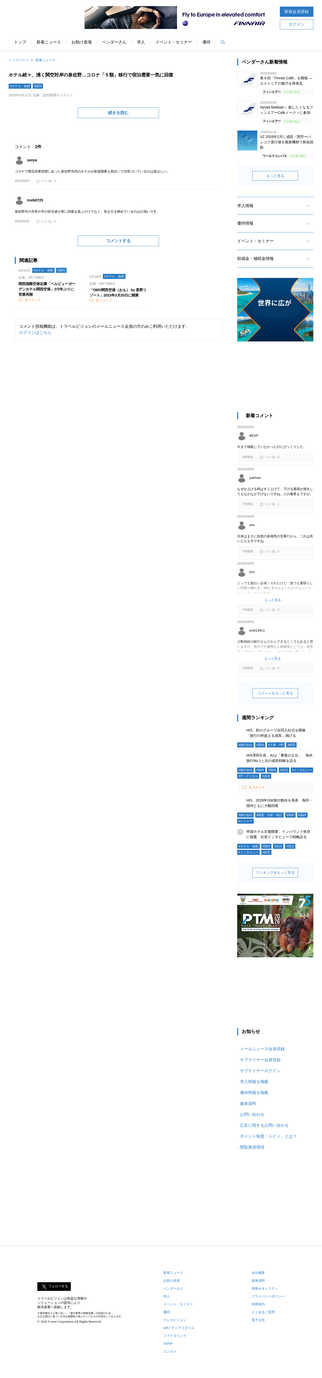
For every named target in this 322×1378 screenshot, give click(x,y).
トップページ (18, 60)
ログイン (296, 24)
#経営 (291, 745)
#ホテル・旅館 (20, 86)
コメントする (118, 241)
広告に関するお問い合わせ (264, 1125)
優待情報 (245, 223)
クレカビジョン (174, 1320)
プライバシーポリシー (268, 1296)
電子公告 (258, 1320)
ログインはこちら (35, 332)
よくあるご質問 (263, 1312)
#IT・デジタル (248, 776)
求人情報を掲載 (254, 1081)
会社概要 (258, 1273)
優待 (206, 42)
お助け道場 (81, 42)
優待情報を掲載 (254, 1092)
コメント (33, 300)
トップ (20, 42)
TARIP (168, 1343)
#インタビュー (302, 770)
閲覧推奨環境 (252, 1147)
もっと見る (275, 176)
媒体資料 (248, 1103)
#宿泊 (290, 846)
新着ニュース (49, 42)
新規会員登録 (296, 11)
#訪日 (284, 770)
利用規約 (258, 1304)
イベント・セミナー (173, 42)
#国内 (38, 86)
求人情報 (245, 205)
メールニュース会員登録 (262, 1049)
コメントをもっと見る (275, 693)
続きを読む (118, 113)
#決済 (266, 776)
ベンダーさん (114, 42)
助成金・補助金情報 (255, 258)
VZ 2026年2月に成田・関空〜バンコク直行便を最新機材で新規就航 (286, 142)
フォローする (58, 1286)
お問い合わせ (252, 1114)
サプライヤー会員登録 (260, 1060)
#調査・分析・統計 (269, 815)
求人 (141, 42)
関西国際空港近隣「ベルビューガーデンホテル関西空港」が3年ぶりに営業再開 (47, 289)
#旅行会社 (245, 745)
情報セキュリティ (265, 1288)
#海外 (260, 770)
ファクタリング (174, 1336)
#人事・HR (275, 745)
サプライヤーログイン (260, 1071)
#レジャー (245, 821)
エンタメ (169, 1351)
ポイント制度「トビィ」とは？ (268, 1136)
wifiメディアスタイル (179, 1328)
